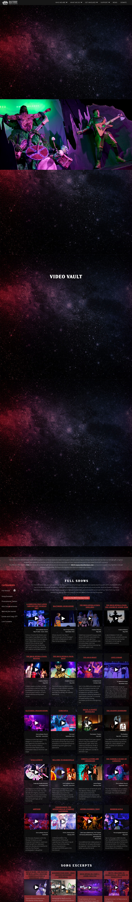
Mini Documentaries (9, 606)
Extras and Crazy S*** (9, 616)
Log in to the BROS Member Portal (76, 598)
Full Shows (6, 591)
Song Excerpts (7, 596)
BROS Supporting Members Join (82, 565)
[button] (61, 2)
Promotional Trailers (9, 601)
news (115, 2)
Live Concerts (7, 622)
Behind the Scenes (9, 611)
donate (124, 2)
